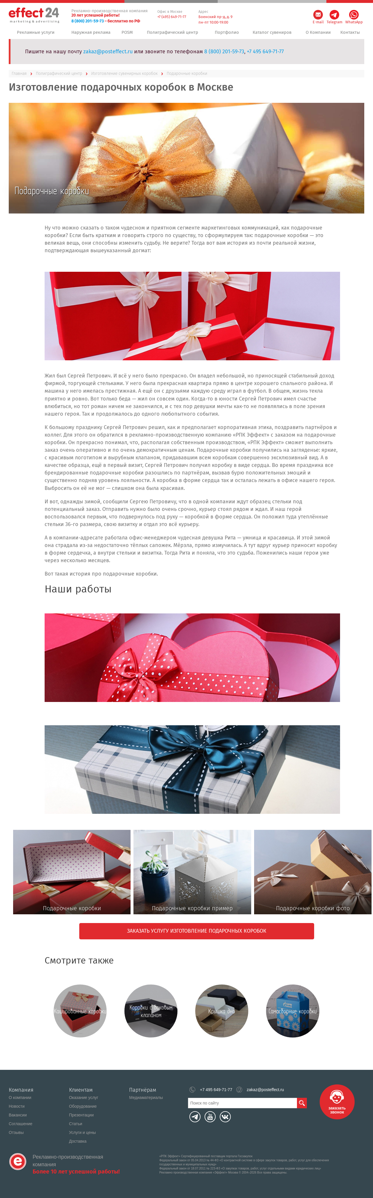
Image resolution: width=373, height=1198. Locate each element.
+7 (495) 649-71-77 (171, 17)
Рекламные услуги (35, 34)
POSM (128, 34)
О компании (20, 1097)
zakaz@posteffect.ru (108, 56)
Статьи (75, 1123)
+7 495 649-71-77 (265, 56)
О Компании (316, 34)
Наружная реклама (90, 34)
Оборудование (83, 1106)
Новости (16, 1106)
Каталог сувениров (270, 34)
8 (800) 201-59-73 (87, 21)
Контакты (349, 34)
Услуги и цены (82, 1132)
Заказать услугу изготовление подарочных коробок (196, 935)
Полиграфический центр (173, 34)
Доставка (78, 1141)
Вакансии (18, 1115)
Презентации (81, 1115)
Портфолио (225, 34)
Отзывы (16, 1132)
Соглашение (20, 1123)
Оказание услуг (83, 1097)
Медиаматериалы (146, 1097)
